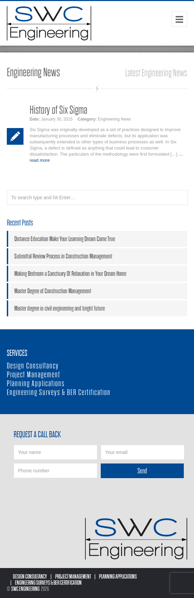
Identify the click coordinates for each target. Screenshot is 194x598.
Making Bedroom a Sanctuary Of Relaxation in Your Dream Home (70, 273)
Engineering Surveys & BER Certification (59, 392)
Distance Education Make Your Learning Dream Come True (64, 238)
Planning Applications (36, 383)
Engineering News (114, 119)
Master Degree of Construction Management (52, 291)
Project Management (33, 375)
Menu (179, 19)
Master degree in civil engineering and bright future (59, 308)
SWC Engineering (25, 589)
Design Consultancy (33, 366)
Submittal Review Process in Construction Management (63, 256)
